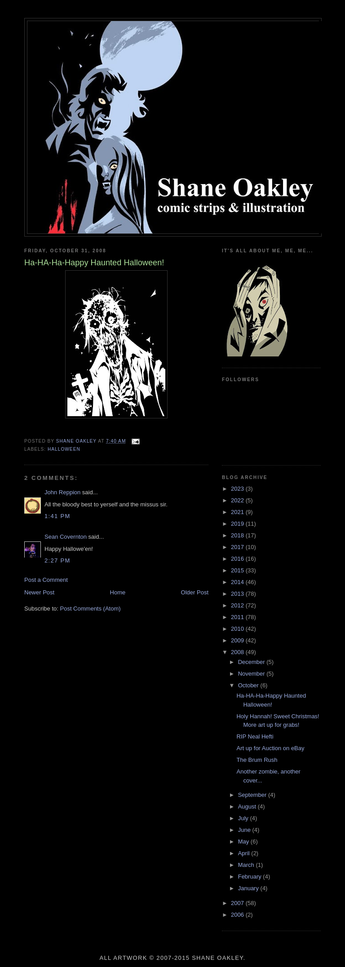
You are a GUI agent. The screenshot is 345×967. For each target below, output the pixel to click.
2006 (238, 914)
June (245, 829)
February (250, 876)
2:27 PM (57, 560)
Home (118, 592)
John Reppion (62, 492)
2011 (238, 617)
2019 (238, 523)
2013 (238, 593)
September (253, 794)
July (244, 818)
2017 (238, 547)
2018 (238, 535)
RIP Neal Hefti (254, 736)
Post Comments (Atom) (90, 608)
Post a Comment (46, 579)
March (247, 865)
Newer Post (39, 592)
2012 (238, 605)
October (249, 685)
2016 (238, 558)
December (252, 662)
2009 (238, 640)
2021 (238, 512)
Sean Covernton (65, 536)
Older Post (194, 592)
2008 (238, 652)
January (249, 888)
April (245, 853)
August (248, 806)
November (252, 673)
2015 (238, 570)
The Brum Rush (256, 759)
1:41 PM (57, 516)
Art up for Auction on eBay (270, 748)
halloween (64, 449)
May (244, 841)
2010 (238, 628)
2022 (238, 500)
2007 (238, 903)
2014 (238, 582)
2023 (238, 488)
